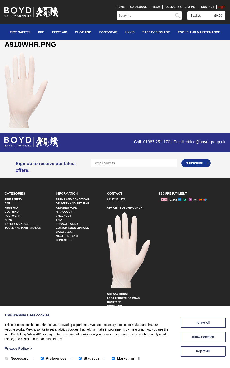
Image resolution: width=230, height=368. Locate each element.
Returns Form (67, 207)
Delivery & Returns (181, 7)
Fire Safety (20, 32)
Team (156, 7)
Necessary (17, 358)
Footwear (108, 32)
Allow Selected (203, 337)
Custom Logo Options (72, 227)
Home (121, 7)
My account (65, 211)
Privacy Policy (67, 223)
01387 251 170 (116, 199)
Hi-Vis (130, 32)
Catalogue (138, 7)
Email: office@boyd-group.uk (199, 142)
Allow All (203, 323)
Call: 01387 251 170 (152, 142)
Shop (60, 219)
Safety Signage (156, 32)
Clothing (83, 32)
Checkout (63, 215)
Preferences (53, 358)
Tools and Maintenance (199, 32)
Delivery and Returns (73, 203)
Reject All (203, 351)
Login (221, 7)
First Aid (59, 32)
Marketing (123, 358)
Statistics (89, 358)
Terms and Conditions (73, 199)
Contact (207, 7)
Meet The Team (67, 236)
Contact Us (64, 240)
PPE (41, 32)
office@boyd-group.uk (125, 207)
